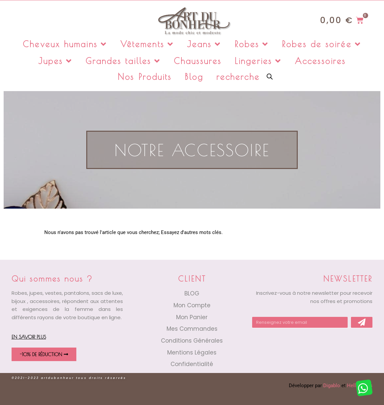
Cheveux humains (65, 44)
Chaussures (197, 61)
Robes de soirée (321, 44)
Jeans (204, 44)
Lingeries (258, 60)
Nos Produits (145, 77)
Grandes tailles (123, 60)
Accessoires (320, 61)
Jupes (55, 60)
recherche (238, 77)
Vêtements (147, 44)
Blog (194, 77)
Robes (252, 44)
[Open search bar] (269, 76)
